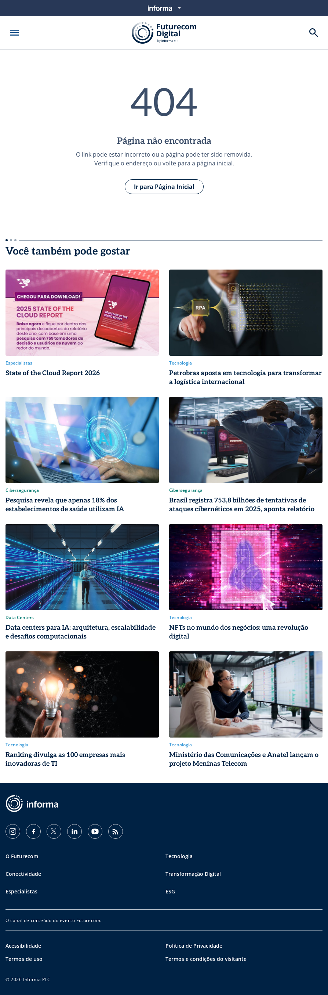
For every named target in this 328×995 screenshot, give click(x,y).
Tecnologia (179, 856)
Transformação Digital (193, 873)
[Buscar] (313, 32)
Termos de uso (24, 958)
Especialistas (21, 891)
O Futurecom (22, 856)
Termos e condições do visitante (206, 958)
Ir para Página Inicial (164, 187)
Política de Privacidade (193, 945)
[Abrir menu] (14, 32)
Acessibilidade (23, 945)
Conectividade (23, 873)
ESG (170, 891)
